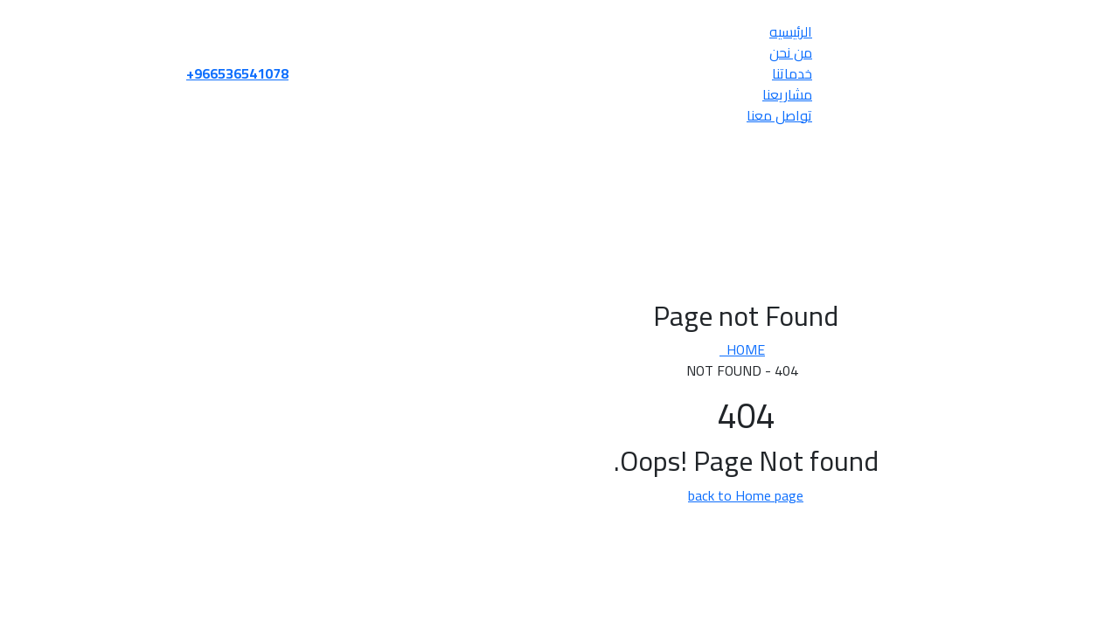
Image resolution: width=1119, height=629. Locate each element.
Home (556, 349)
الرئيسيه (604, 31)
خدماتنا (606, 73)
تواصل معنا (593, 115)
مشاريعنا (601, 94)
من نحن (604, 52)
